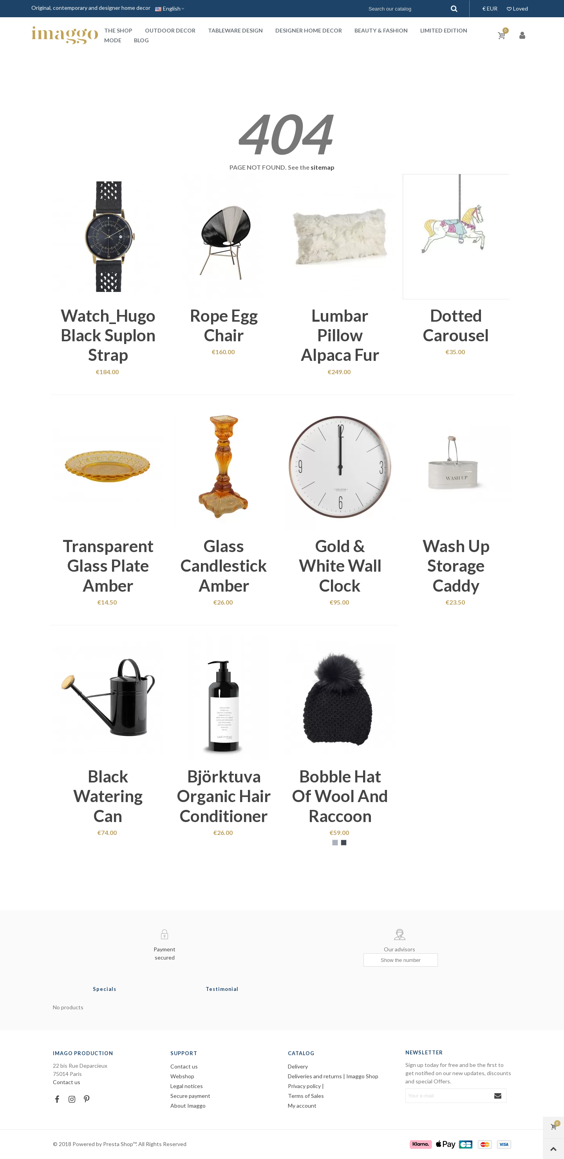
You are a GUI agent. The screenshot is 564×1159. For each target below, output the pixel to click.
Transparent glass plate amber (108, 565)
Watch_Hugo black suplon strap (108, 335)
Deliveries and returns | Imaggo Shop (333, 1076)
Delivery (298, 1066)
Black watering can (108, 796)
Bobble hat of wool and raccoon (340, 796)
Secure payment (190, 1095)
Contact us (66, 1082)
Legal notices (186, 1086)
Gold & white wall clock (340, 565)
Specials (104, 989)
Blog (141, 40)
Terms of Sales (306, 1095)
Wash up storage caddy (456, 565)
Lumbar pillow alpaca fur (340, 335)
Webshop (182, 1076)
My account (302, 1105)
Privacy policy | (306, 1086)
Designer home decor (308, 30)
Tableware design (235, 30)
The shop (118, 30)
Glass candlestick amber (224, 565)
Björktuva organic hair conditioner (224, 796)
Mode (112, 40)
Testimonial (222, 989)
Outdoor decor (170, 30)
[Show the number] (400, 960)
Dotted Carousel (456, 325)
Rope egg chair (224, 325)
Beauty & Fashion (381, 30)
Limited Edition (443, 30)
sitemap (322, 167)
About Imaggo (188, 1105)
